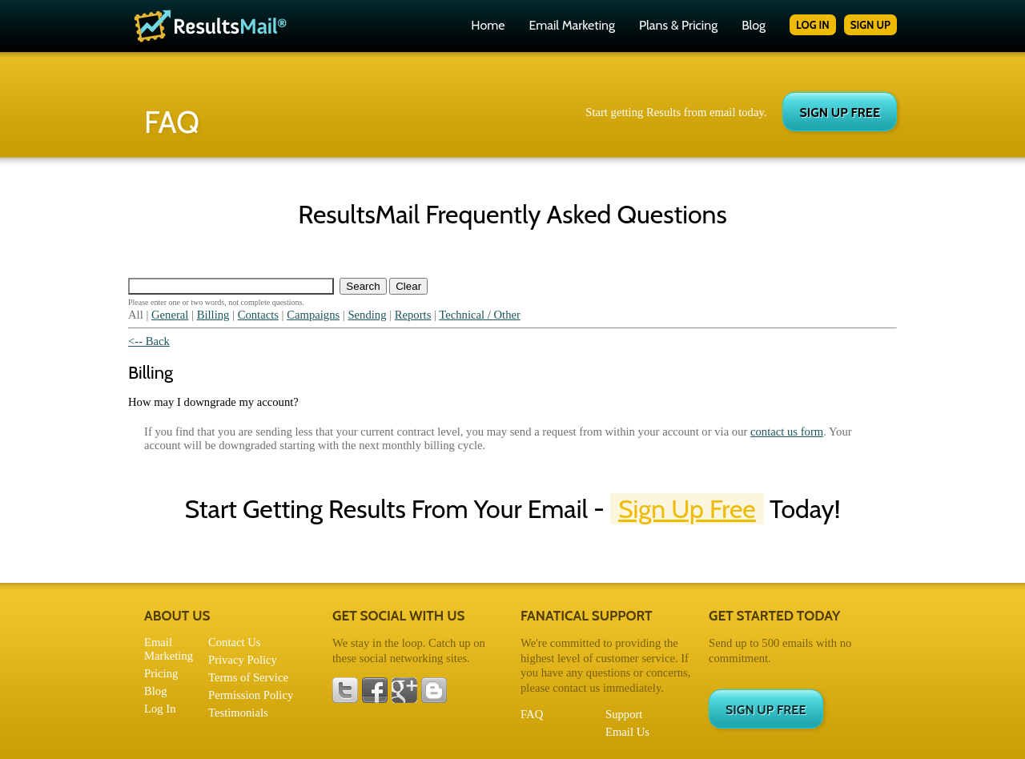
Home (487, 25)
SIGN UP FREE (839, 112)
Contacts (258, 314)
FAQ (532, 714)
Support (623, 714)
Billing (213, 314)
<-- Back (149, 341)
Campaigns (313, 314)
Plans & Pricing (678, 25)
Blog (754, 25)
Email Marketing (572, 25)
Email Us (627, 731)
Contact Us (234, 642)
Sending (367, 314)
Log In (159, 708)
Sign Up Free (687, 508)
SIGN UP (870, 24)
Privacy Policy (242, 659)
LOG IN (813, 24)
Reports (413, 314)
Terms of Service (248, 677)
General (169, 314)
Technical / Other (480, 314)
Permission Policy (250, 695)
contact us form (786, 431)
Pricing (161, 673)
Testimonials (238, 712)
